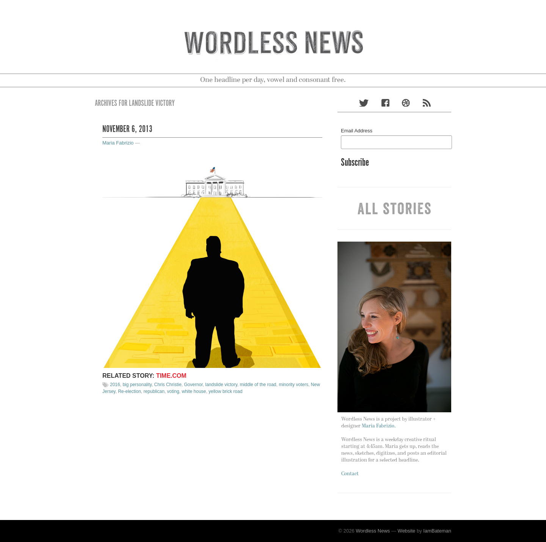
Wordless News (373, 531)
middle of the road (258, 384)
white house (194, 391)
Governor (193, 384)
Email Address (356, 131)
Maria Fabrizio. (378, 426)
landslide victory (221, 384)
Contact (350, 474)
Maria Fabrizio (117, 143)
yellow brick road (225, 391)
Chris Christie (168, 384)
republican (154, 391)
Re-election (129, 391)
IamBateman (437, 531)
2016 (115, 384)
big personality (137, 384)
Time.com (171, 375)
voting (173, 391)
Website (407, 531)
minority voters (293, 384)
